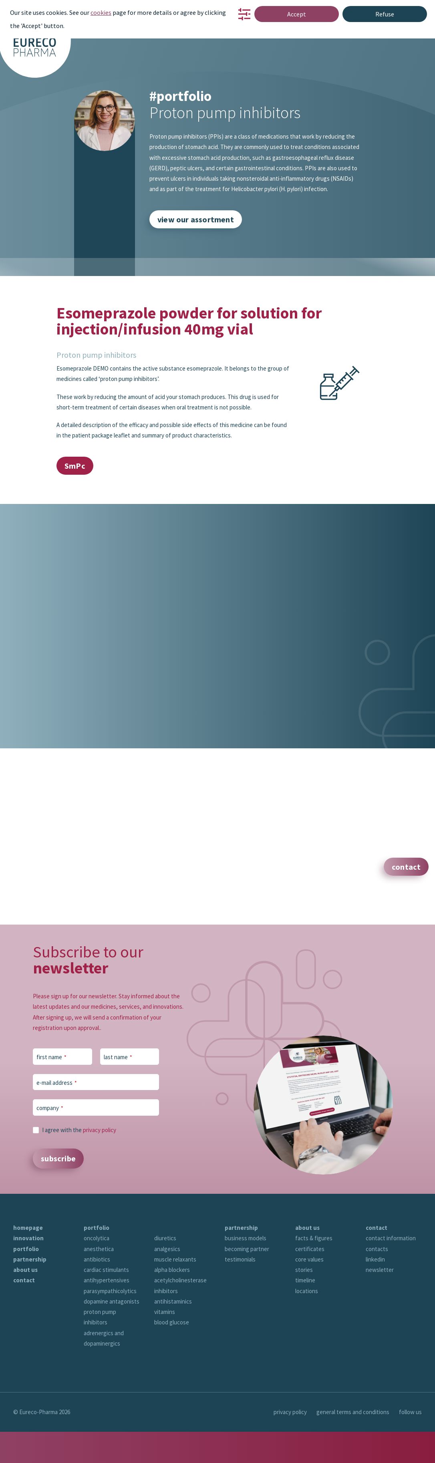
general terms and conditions (352, 1443)
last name (118, 1072)
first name (51, 1072)
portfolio (26, 1280)
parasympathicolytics (110, 1322)
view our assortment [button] (195, 219)
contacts (377, 1280)
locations (306, 1322)
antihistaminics (173, 1332)
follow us (410, 1443)
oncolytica (96, 1269)
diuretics (165, 1269)
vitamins (164, 1343)
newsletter (380, 1301)
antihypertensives (106, 1311)
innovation (28, 1269)
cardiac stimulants (106, 1301)
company (49, 1123)
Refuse (384, 14)
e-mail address (56, 1098)
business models (245, 1269)
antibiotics (97, 1290)
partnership (29, 1290)
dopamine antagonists (111, 1332)
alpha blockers (172, 1301)
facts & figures (313, 1269)
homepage (28, 1259)
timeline (305, 1311)
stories (304, 1301)
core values (309, 1290)
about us (25, 1301)
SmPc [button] (74, 465)
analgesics (167, 1280)
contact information (391, 1269)
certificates (309, 1280)
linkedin (375, 1290)
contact (24, 1311)
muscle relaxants (175, 1290)
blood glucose (171, 1353)
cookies (101, 12)
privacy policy (99, 1145)
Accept (296, 14)
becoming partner (247, 1280)
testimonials (240, 1290)
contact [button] (406, 866)
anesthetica (99, 1280)
